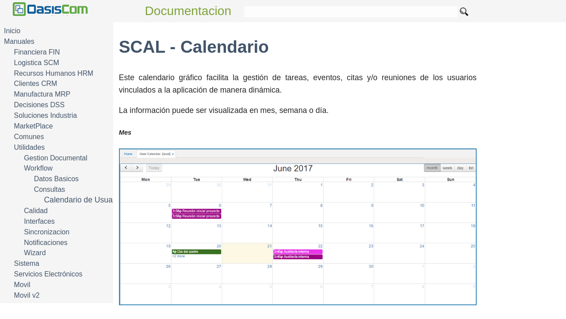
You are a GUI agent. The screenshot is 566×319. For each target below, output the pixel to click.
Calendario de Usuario (82, 199)
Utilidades (29, 147)
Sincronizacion (46, 232)
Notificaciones (46, 242)
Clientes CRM (35, 83)
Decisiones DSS (39, 105)
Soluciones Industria (45, 115)
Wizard (35, 253)
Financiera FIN (37, 52)
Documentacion (188, 11)
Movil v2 (27, 295)
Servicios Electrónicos (48, 274)
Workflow (38, 168)
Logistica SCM (36, 62)
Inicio (12, 31)
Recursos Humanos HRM (53, 73)
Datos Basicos (56, 179)
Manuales (19, 41)
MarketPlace (33, 126)
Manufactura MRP (42, 94)
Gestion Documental (55, 158)
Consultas (49, 189)
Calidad (36, 210)
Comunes (29, 136)
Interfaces (39, 221)
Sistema (26, 263)
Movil (22, 284)
